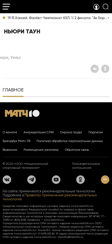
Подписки (95, 132)
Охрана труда (71, 132)
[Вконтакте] (95, 69)
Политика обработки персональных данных (70, 141)
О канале (10, 132)
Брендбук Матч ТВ (16, 141)
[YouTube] (56, 179)
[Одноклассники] (105, 69)
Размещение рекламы (41, 150)
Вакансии (10, 150)
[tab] (13, 90)
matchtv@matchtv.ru (70, 237)
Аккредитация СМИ (39, 132)
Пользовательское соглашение (86, 166)
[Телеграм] (31, 179)
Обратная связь (77, 150)
